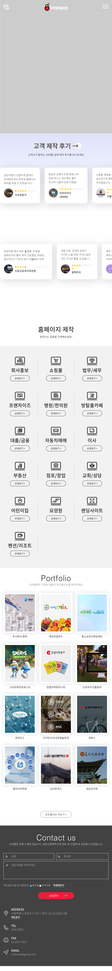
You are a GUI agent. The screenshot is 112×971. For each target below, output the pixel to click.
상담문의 (6, 7)
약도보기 (15, 922)
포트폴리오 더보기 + (56, 818)
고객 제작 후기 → (56, 145)
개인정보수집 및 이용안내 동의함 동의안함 (26, 890)
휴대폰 (67, 860)
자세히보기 (58, 890)
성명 (13, 860)
